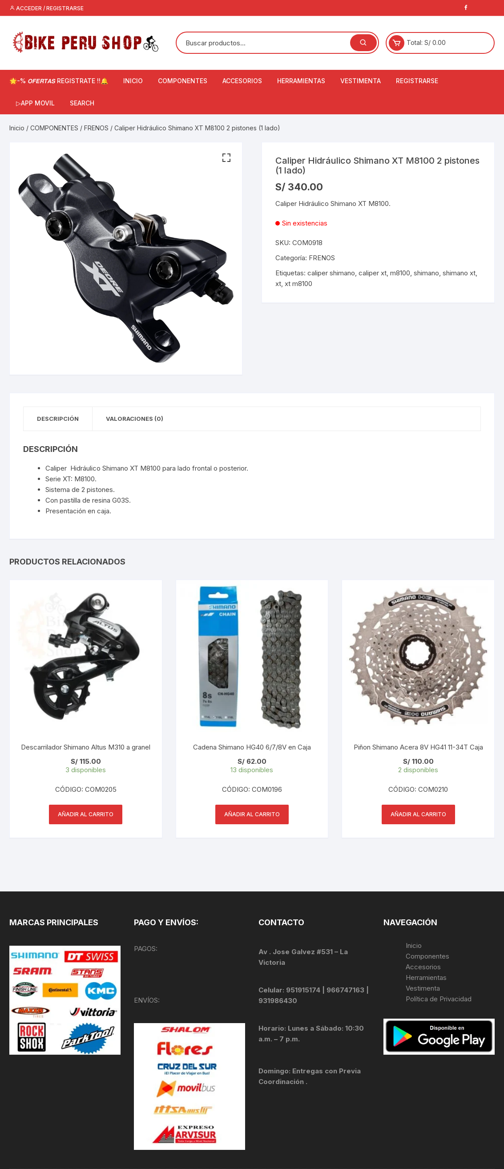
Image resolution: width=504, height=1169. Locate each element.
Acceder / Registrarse (46, 8)
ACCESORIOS (242, 81)
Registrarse (417, 81)
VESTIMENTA (360, 81)
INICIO (133, 81)
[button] (226, 158)
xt (278, 283)
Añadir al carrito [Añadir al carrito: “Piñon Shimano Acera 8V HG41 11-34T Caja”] (418, 814)
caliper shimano (331, 273)
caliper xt (373, 273)
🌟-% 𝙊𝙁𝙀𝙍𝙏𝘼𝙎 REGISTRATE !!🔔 (58, 81)
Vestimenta (423, 988)
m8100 (400, 273)
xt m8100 (298, 283)
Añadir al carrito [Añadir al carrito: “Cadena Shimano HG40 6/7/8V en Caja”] (252, 814)
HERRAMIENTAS (301, 81)
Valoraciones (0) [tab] (134, 418)
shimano (426, 273)
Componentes (427, 956)
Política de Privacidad (439, 999)
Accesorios (423, 967)
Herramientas (427, 977)
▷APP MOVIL (35, 103)
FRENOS (96, 128)
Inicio (16, 128)
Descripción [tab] (58, 418)
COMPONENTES (182, 81)
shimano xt (459, 273)
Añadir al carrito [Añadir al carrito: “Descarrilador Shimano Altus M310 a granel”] (85, 814)
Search (82, 103)
